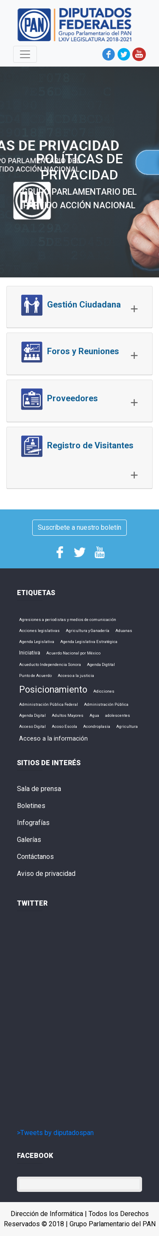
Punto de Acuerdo (35, 675)
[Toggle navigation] (25, 54)
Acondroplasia (96, 726)
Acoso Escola (64, 726)
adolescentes (117, 715)
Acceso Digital (32, 726)
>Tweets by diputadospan (55, 1133)
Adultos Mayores (68, 715)
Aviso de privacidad (46, 874)
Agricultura (127, 726)
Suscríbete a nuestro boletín (79, 527)
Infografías (33, 823)
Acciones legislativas (39, 630)
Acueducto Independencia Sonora (50, 664)
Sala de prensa (39, 789)
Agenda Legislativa (36, 641)
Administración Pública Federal (48, 704)
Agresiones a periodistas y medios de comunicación (67, 619)
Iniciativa (29, 653)
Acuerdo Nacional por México (73, 653)
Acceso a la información (53, 738)
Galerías (29, 840)
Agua (94, 715)
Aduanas (123, 630)
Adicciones (103, 691)
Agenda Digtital (101, 664)
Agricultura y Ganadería (87, 630)
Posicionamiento (53, 689)
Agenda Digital (32, 715)
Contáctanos (35, 857)
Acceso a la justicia (76, 675)
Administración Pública (106, 704)
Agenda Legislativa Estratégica (88, 641)
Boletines (31, 806)
